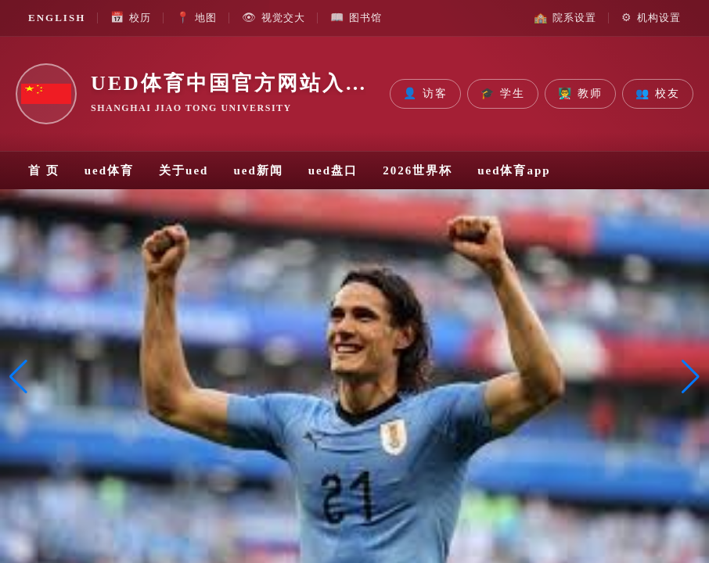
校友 (657, 93)
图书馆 (356, 18)
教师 (580, 93)
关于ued (183, 170)
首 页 (43, 170)
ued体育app (514, 170)
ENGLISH (56, 17)
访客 (425, 93)
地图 (196, 18)
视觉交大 (273, 18)
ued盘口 (333, 170)
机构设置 (651, 18)
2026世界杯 (417, 170)
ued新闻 (258, 170)
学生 (502, 93)
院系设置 (565, 18)
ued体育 (109, 170)
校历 (130, 18)
